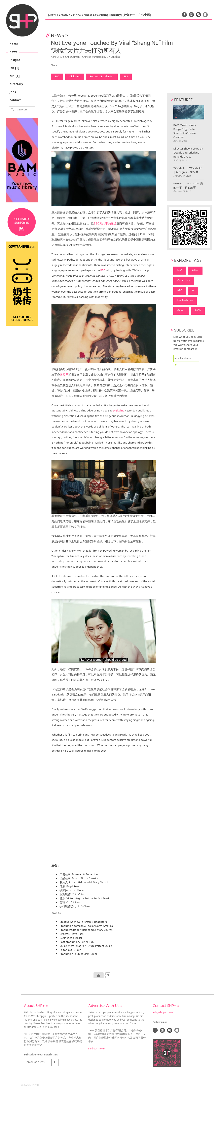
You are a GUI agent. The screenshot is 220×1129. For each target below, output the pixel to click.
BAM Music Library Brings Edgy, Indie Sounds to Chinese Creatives (188, 122)
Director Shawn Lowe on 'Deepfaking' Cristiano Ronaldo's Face (188, 153)
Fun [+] (15, 76)
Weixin (198, 14)
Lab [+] (14, 68)
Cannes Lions (183, 280)
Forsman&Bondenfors (102, 77)
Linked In (191, 14)
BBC (57, 77)
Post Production (185, 300)
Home (14, 44)
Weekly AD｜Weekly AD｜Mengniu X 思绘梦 (187, 170)
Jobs (13, 92)
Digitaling (74, 77)
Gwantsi (181, 310)
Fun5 (179, 270)
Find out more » (97, 1049)
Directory (16, 84)
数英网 (64, 375)
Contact (15, 100)
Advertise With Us (105, 1006)
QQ (205, 14)
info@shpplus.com (163, 1013)
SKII (126, 77)
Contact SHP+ (166, 1006)
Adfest (195, 270)
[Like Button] (99, 975)
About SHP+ (36, 1006)
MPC (179, 290)
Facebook (184, 14)
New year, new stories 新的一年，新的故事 (188, 186)
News (13, 52)
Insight (15, 60)
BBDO (198, 310)
